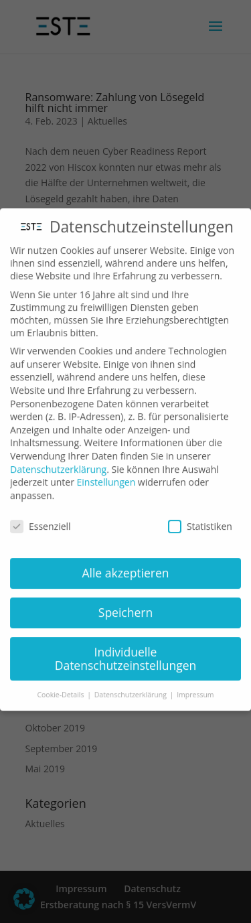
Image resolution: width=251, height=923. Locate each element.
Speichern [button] (125, 599)
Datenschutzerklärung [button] (131, 682)
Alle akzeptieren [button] (125, 560)
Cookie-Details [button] (61, 682)
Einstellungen (106, 469)
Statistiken (200, 513)
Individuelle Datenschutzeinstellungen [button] (126, 645)
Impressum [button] (195, 682)
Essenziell (40, 513)
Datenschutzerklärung (58, 456)
